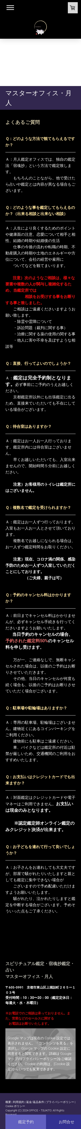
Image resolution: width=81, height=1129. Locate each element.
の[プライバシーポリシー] (38, 1059)
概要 (8, 1102)
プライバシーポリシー (60, 1102)
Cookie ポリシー (15, 1106)
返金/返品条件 (35, 1102)
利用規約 (18, 1102)
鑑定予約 (26, 1122)
